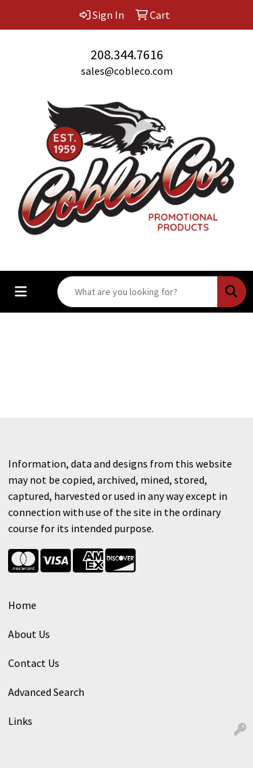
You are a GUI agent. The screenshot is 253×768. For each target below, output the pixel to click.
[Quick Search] (137, 291)
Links (20, 721)
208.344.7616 (126, 54)
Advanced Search (46, 692)
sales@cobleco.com (127, 70)
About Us (29, 634)
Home (22, 605)
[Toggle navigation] (21, 291)
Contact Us (33, 663)
